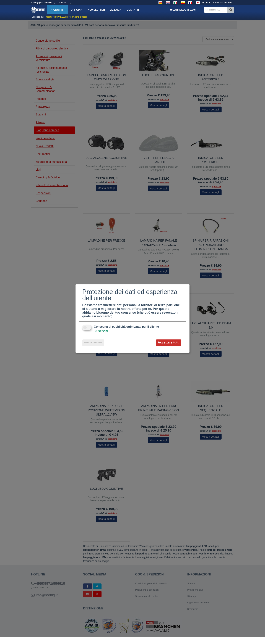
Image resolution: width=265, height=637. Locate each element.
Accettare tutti (168, 342)
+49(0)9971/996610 (42, 2)
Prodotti (57, 9)
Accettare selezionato (93, 343)
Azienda (115, 9)
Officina (76, 9)
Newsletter (96, 9)
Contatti (133, 9)
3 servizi (100, 331)
